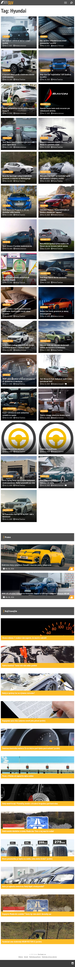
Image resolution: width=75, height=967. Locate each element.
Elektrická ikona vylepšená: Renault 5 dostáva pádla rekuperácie (26, 565)
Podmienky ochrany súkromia (49, 957)
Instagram (73, 963)
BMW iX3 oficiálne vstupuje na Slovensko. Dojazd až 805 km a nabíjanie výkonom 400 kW (35, 593)
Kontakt (26, 957)
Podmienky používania (35, 957)
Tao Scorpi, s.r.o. (42, 954)
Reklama (20, 957)
